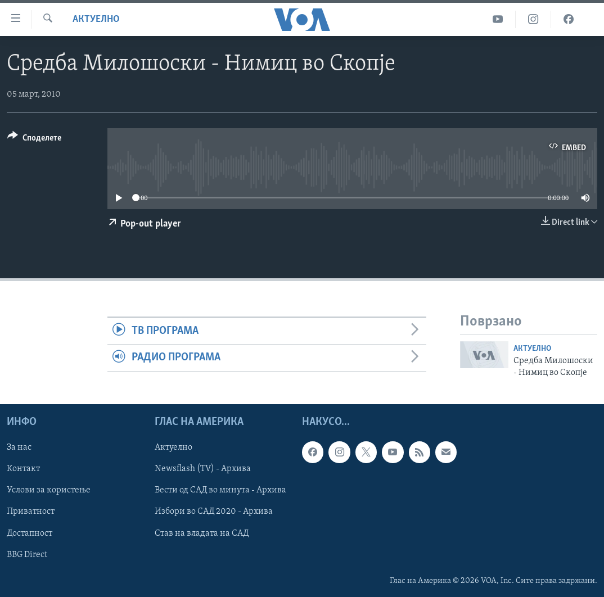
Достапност (29, 532)
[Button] (34, 139)
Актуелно (96, 19)
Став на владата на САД (202, 532)
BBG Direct (27, 554)
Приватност (31, 511)
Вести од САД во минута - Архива (220, 490)
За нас (19, 447)
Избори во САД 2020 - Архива (214, 511)
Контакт (23, 468)
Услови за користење (49, 490)
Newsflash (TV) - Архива (203, 468)
